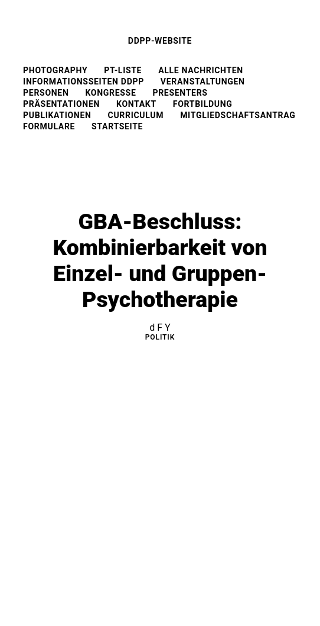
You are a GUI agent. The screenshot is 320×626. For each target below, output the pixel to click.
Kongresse (110, 92)
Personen (45, 92)
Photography (55, 70)
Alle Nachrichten (200, 70)
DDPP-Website (160, 40)
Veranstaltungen (203, 81)
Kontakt (136, 104)
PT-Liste (123, 70)
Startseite (117, 126)
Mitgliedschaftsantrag (237, 115)
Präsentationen (61, 104)
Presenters (179, 92)
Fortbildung (203, 104)
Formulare (49, 126)
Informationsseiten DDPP (83, 81)
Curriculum (136, 115)
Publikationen (57, 115)
